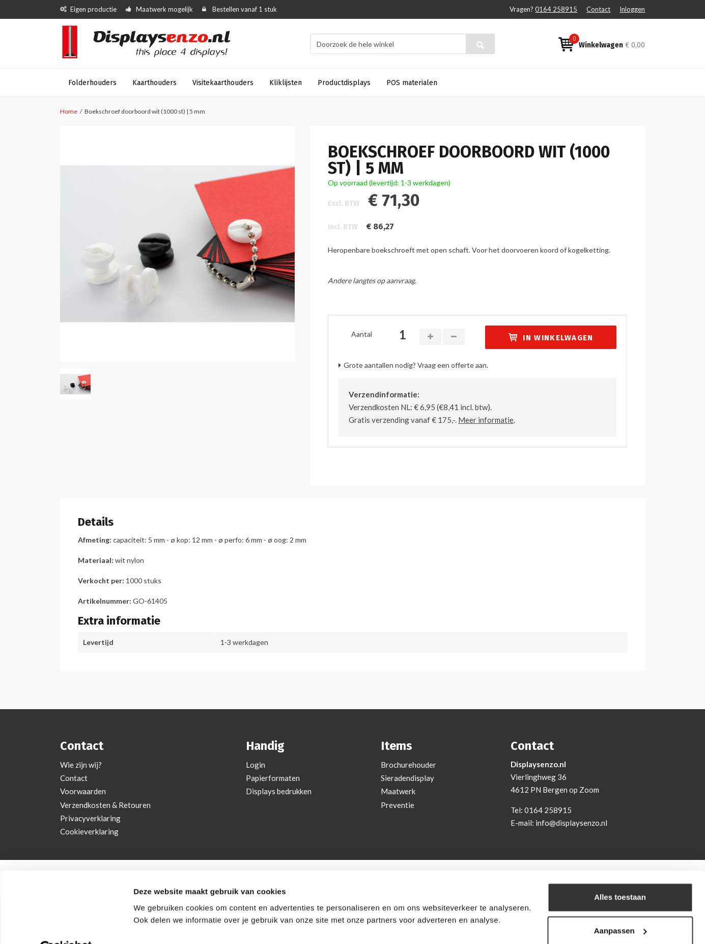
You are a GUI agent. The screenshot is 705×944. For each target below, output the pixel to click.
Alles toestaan (620, 873)
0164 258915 (556, 9)
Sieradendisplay (407, 778)
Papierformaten (273, 778)
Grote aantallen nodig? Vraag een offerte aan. (416, 365)
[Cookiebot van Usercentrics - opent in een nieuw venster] (65, 924)
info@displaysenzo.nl (571, 822)
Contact (598, 9)
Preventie (397, 805)
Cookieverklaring (89, 831)
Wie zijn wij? (81, 764)
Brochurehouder (408, 764)
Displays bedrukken (279, 791)
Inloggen (632, 9)
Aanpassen (620, 906)
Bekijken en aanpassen (175, 924)
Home (68, 111)
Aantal (361, 334)
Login (255, 764)
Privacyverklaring (90, 818)
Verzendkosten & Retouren (105, 805)
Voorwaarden (83, 791)
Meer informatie (486, 419)
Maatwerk (398, 791)
